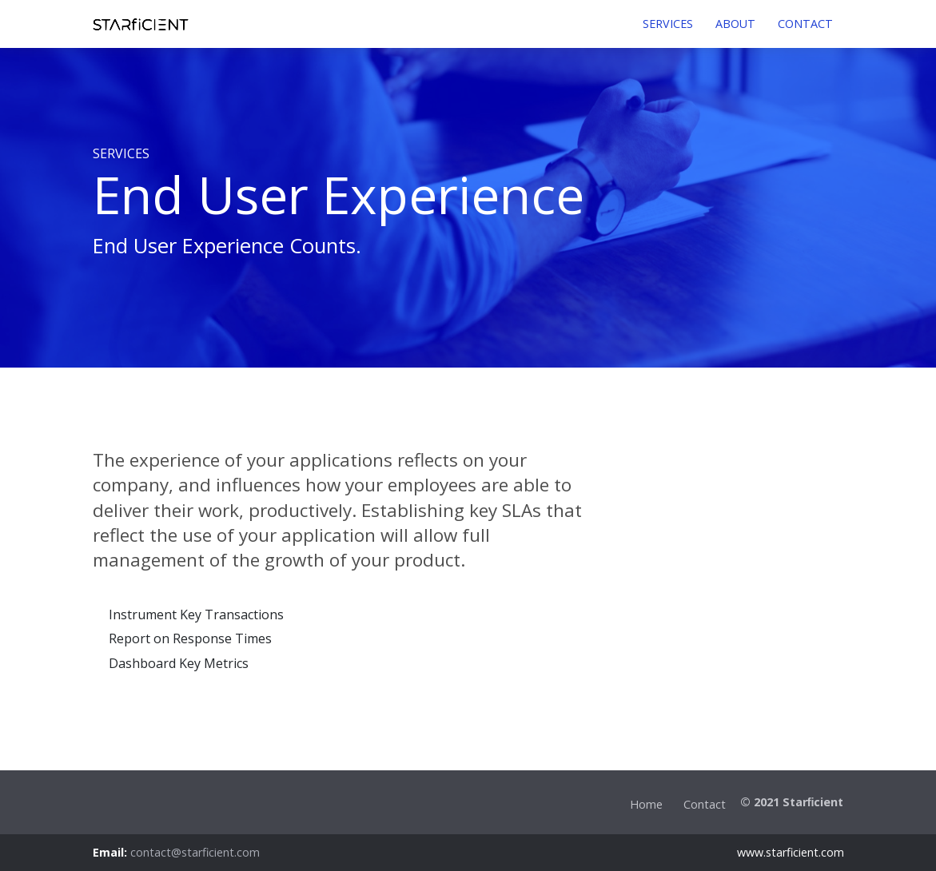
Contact (704, 804)
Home (646, 804)
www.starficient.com (790, 852)
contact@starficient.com (195, 852)
